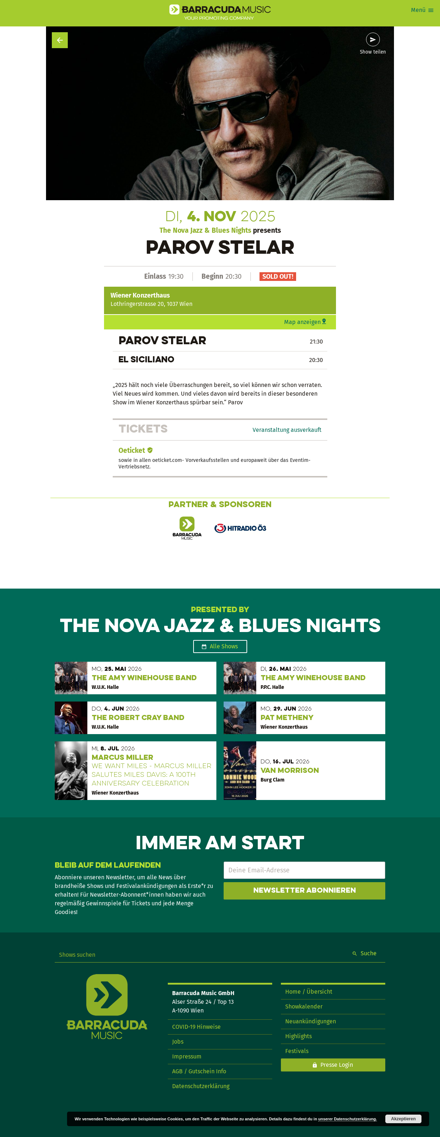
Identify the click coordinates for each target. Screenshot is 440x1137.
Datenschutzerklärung (200, 1086)
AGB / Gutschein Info (199, 1071)
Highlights (298, 1036)
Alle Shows (224, 646)
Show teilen (373, 52)
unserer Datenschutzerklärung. (347, 1119)
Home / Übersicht (308, 991)
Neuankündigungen (310, 1021)
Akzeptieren (403, 1118)
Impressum (187, 1056)
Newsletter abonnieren (304, 891)
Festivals (296, 1051)
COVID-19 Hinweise (196, 1026)
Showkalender (304, 1006)
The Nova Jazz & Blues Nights (205, 230)
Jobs (177, 1041)
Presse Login (336, 1064)
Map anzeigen (302, 322)
